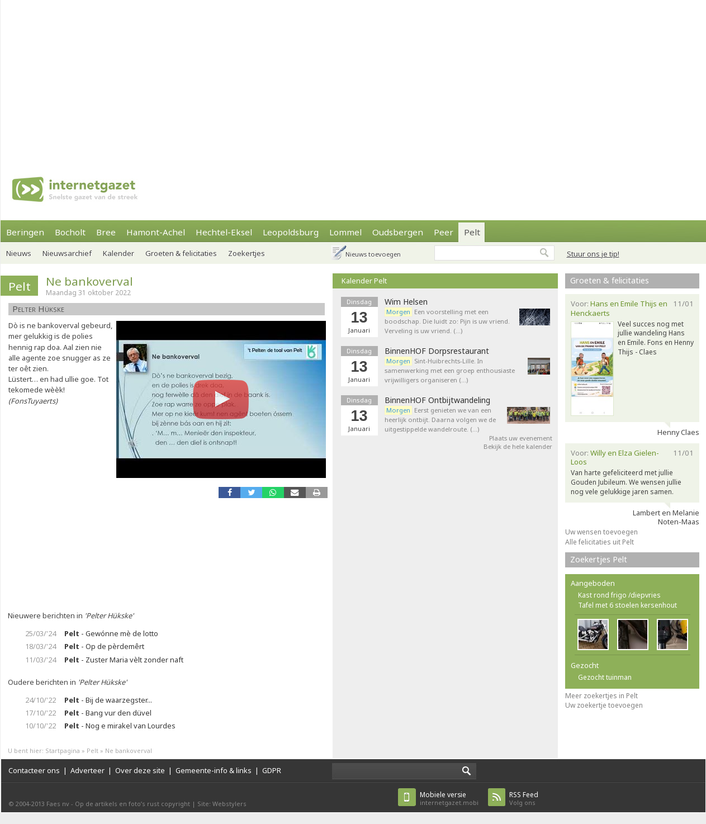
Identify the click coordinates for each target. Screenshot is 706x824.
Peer (443, 232)
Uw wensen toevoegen (601, 532)
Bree (106, 232)
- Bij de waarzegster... (108, 700)
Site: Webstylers (222, 803)
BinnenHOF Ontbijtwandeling (437, 400)
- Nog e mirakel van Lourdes (120, 726)
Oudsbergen (397, 232)
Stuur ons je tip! (593, 254)
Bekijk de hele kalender (518, 446)
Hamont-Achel (155, 232)
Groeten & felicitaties (181, 253)
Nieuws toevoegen (373, 254)
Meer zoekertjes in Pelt (601, 695)
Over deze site (140, 770)
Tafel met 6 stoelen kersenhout (627, 605)
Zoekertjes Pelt (598, 559)
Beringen (25, 232)
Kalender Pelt (364, 281)
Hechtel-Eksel (224, 232)
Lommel (345, 232)
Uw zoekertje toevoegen (604, 705)
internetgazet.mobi (449, 798)
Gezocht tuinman (605, 677)
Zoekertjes (246, 253)
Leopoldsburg (291, 232)
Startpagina (62, 750)
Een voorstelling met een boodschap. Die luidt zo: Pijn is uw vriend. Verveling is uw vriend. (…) (447, 321)
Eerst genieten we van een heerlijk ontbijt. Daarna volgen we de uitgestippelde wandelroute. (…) (440, 419)
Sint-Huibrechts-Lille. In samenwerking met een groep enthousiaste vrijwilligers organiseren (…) (450, 370)
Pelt (472, 232)
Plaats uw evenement (520, 438)
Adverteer (87, 770)
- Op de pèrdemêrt (104, 646)
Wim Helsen (406, 302)
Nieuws (18, 253)
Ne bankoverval (89, 281)
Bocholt (70, 232)
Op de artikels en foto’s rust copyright (132, 803)
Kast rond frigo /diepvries (619, 595)
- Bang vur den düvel (107, 713)
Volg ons (523, 798)
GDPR (271, 770)
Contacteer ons (34, 770)
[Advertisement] (327, 78)
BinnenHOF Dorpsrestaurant (437, 351)
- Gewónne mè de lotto (111, 633)
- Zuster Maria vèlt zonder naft (123, 660)
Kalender (118, 253)
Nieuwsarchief (67, 253)
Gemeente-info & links (214, 770)
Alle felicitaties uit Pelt (599, 542)
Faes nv (57, 803)
